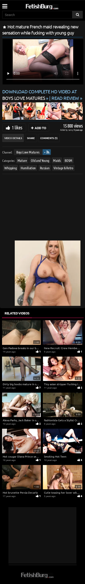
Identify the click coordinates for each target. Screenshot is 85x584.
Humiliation (28, 168)
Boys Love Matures (27, 152)
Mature (22, 160)
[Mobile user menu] (4, 4)
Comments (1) (49, 138)
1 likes (17, 127)
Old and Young (40, 160)
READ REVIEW (65, 98)
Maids (57, 160)
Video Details (13, 138)
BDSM (68, 160)
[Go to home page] (50, 5)
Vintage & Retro (63, 168)
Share (31, 138)
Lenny (71, 129)
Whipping (10, 168)
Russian (45, 168)
